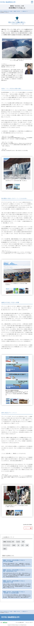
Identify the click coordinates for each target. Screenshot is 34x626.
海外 (23, 541)
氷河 (22, 545)
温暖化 (4, 548)
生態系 (13, 545)
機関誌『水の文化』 (17, 11)
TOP (1, 11)
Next (29, 291)
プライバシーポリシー (29, 622)
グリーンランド (6, 545)
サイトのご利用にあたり (20, 622)
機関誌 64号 (25, 11)
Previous (4, 291)
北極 (27, 545)
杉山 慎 (18, 541)
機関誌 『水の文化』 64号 (8, 541)
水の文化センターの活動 (8, 11)
